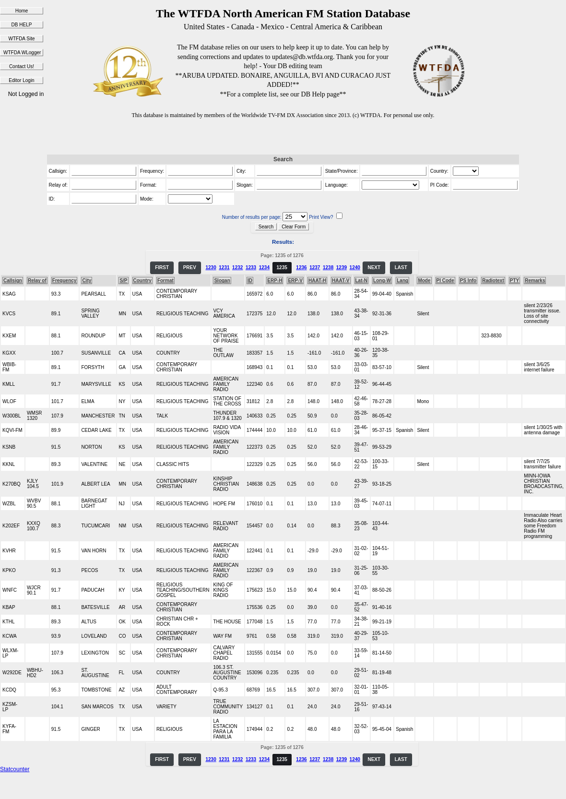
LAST (401, 267)
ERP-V (295, 280)
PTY (514, 280)
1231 (224, 267)
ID (250, 280)
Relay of (37, 280)
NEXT (373, 267)
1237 (314, 267)
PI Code (445, 280)
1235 (282, 267)
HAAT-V (340, 280)
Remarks (535, 280)
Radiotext (493, 280)
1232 (237, 267)
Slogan (222, 280)
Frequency (64, 280)
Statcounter (14, 769)
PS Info (468, 280)
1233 (251, 267)
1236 (301, 267)
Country (142, 280)
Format (165, 280)
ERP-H (274, 280)
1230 (210, 267)
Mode (424, 280)
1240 (355, 267)
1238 (328, 267)
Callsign (12, 280)
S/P (123, 280)
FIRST (162, 267)
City (86, 280)
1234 (264, 267)
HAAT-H (317, 280)
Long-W (382, 280)
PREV (189, 267)
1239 (341, 267)
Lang (402, 280)
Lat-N (361, 280)
